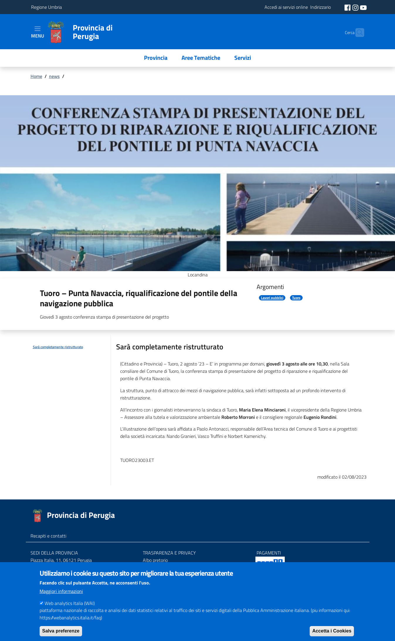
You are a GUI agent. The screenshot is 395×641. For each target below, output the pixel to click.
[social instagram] (356, 7)
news (54, 76)
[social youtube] (363, 7)
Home (36, 76)
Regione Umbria (46, 7)
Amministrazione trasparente (171, 567)
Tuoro (296, 297)
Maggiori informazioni (61, 599)
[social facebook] (348, 7)
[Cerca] (357, 32)
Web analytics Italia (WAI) (70, 611)
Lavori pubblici (272, 297)
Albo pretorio (155, 560)
